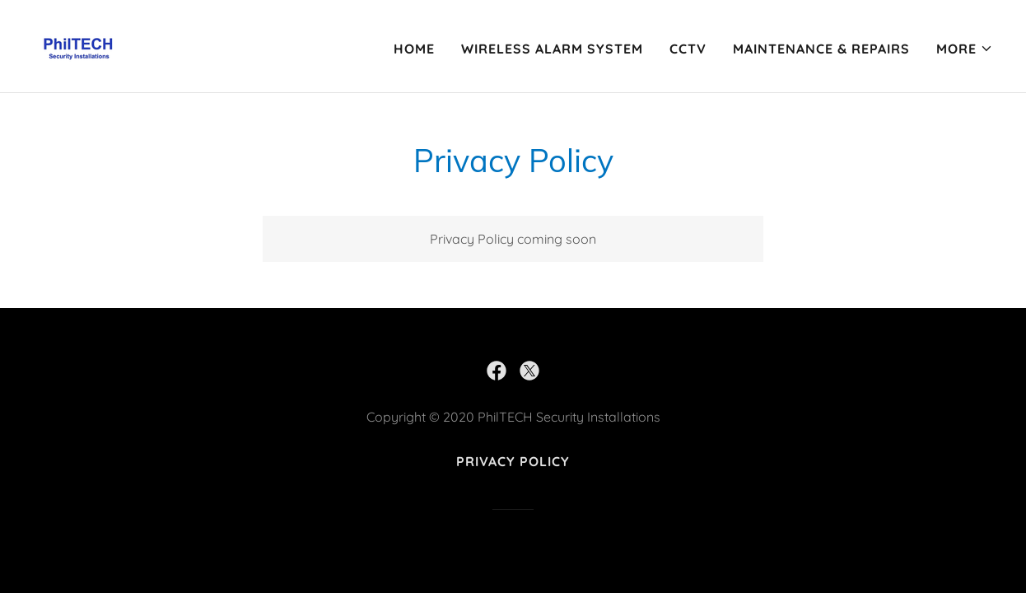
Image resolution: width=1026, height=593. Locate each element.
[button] (964, 48)
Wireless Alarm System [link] (552, 48)
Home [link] (414, 48)
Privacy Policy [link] (513, 461)
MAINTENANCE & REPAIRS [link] (821, 48)
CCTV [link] (688, 48)
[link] (79, 44)
